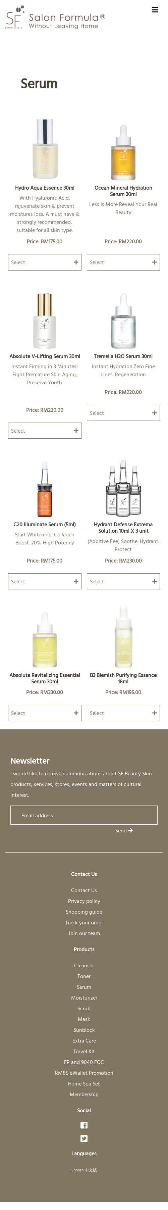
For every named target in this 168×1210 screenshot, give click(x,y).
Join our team (84, 933)
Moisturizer (84, 998)
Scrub (84, 1008)
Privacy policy (84, 901)
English (77, 1170)
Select (44, 262)
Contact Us (84, 890)
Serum (84, 987)
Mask (84, 1019)
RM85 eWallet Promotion (84, 1073)
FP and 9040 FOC (84, 1062)
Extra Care (84, 1040)
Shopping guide (84, 912)
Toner (84, 976)
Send (124, 830)
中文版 (91, 1170)
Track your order (84, 922)
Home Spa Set (84, 1083)
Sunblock (84, 1030)
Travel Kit (84, 1051)
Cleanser (84, 965)
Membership (84, 1094)
